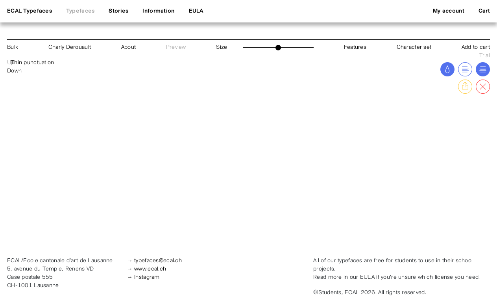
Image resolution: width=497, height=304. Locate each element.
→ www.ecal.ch (146, 269)
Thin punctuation (32, 63)
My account (448, 11)
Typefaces (80, 11)
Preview (176, 47)
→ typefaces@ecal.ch (154, 261)
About (128, 47)
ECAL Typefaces (29, 11)
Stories (118, 11)
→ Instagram (143, 277)
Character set (414, 47)
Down (14, 71)
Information (158, 11)
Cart (484, 11)
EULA (196, 11)
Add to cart (476, 47)
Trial (484, 56)
